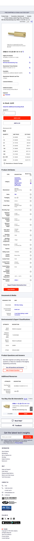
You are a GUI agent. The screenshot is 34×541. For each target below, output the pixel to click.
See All (25, 399)
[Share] (32, 21)
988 (15, 194)
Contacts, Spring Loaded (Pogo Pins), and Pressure (16, 18)
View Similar (11, 289)
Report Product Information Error (17, 285)
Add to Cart (17, 118)
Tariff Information (6, 477)
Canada (4, 529)
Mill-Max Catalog (19, 305)
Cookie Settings (5, 538)
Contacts (29, 16)
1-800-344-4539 (7, 488)
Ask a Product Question (12, 370)
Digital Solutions (6, 459)
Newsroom (4, 461)
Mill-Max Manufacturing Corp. (10, 62)
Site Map (4, 457)
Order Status (5, 471)
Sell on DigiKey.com (6, 455)
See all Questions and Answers (15, 367)
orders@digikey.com (8, 493)
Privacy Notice (19, 443)
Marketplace (5, 453)
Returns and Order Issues (8, 475)
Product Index (4, 16)
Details (25, 413)
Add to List (17, 123)
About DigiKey (5, 451)
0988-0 (16, 280)
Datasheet (6, 94)
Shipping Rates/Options (7, 473)
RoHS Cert (17, 309)
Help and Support (6, 469)
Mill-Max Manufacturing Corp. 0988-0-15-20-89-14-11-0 (15, 19)
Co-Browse (6, 495)
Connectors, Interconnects (17, 16)
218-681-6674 (7, 490)
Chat (4, 486)
